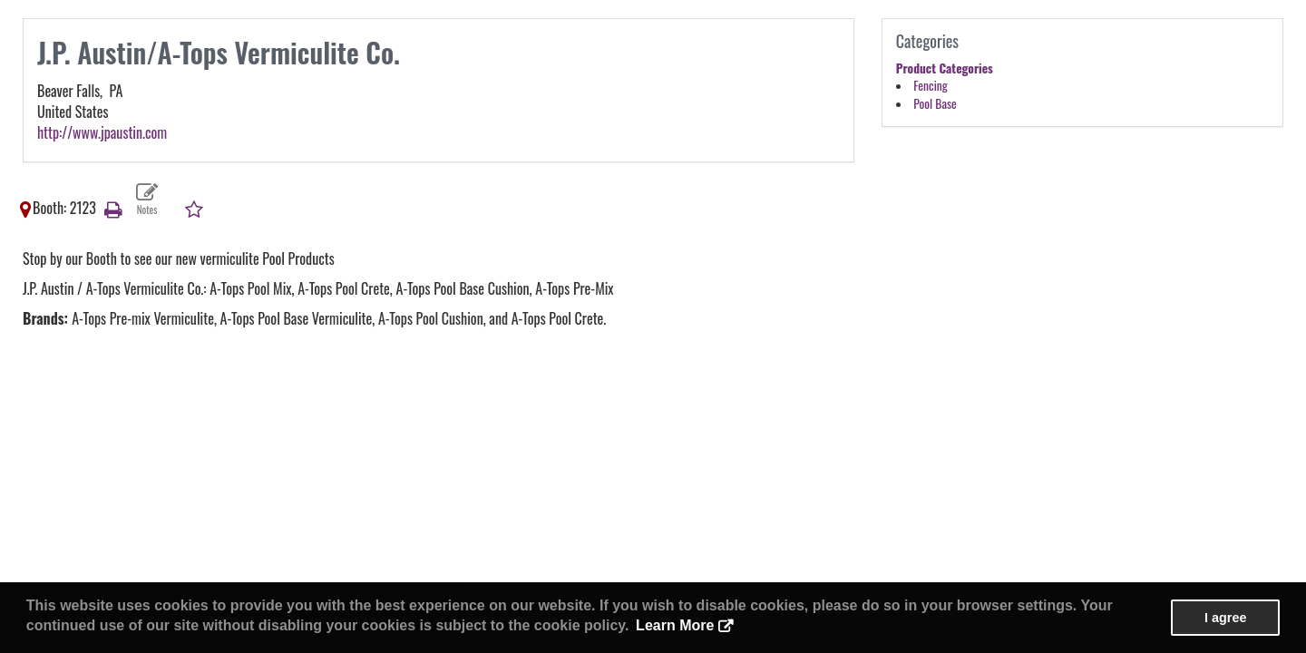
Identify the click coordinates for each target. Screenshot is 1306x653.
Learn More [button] (675, 625)
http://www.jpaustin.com (102, 132)
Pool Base (935, 103)
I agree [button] (1225, 617)
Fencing (930, 85)
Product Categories (944, 68)
